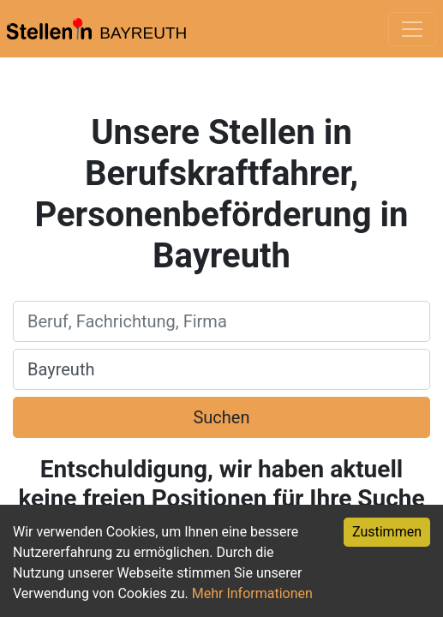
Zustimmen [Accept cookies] (387, 532)
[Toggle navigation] (412, 29)
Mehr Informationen (252, 593)
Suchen (221, 417)
